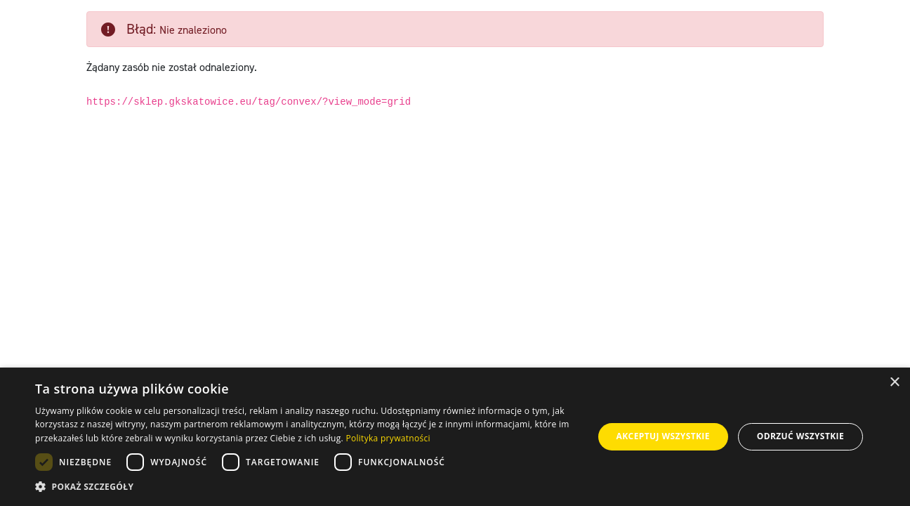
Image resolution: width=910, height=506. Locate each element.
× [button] (894, 382)
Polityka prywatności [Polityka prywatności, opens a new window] (387, 438)
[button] (305, 487)
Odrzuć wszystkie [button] (800, 436)
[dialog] (455, 437)
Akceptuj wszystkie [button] (663, 436)
